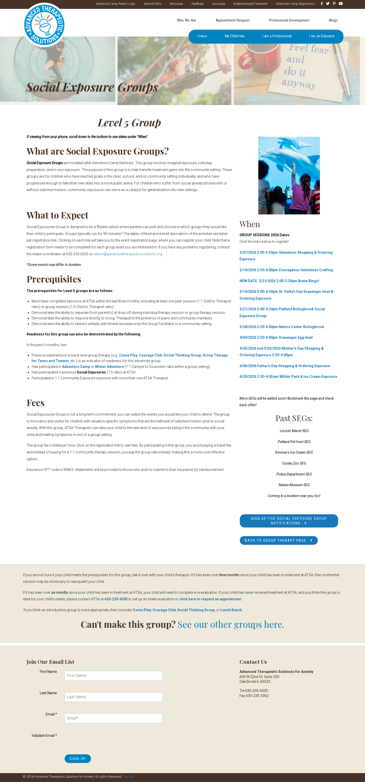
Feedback (197, 4)
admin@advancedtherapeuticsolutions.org (128, 254)
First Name (48, 672)
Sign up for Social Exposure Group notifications (289, 520)
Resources (175, 4)
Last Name (48, 693)
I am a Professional (276, 36)
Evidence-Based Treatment (250, 4)
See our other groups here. (231, 624)
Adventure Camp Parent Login (115, 4)
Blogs (333, 20)
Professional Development (289, 20)
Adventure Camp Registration (294, 4)
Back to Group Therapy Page (275, 540)
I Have (202, 36)
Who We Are (186, 20)
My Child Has (235, 36)
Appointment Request (233, 20)
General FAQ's (152, 4)
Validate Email (44, 736)
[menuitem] (186, 20)
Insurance (217, 4)
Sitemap (128, 776)
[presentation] (103, 741)
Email (51, 714)
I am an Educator (322, 36)
